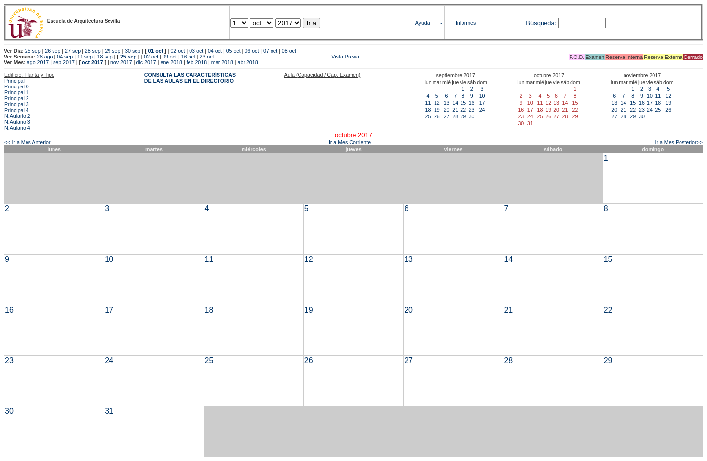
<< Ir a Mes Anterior (27, 142)
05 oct (233, 51)
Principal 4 (16, 110)
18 (428, 110)
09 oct (170, 56)
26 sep (52, 51)
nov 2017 (121, 62)
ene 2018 (171, 62)
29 (463, 116)
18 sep (105, 56)
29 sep (112, 51)
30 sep (132, 51)
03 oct (196, 51)
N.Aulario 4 (17, 128)
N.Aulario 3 (17, 122)
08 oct (289, 51)
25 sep (33, 51)
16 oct (188, 56)
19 (437, 110)
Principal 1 (16, 92)
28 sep (93, 51)
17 (482, 103)
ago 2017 (38, 62)
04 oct (215, 51)
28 (455, 116)
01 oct (155, 51)
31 (109, 411)
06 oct (252, 51)
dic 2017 (146, 62)
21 (455, 110)
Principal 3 (16, 104)
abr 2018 (248, 62)
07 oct (270, 51)
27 (447, 116)
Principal (14, 81)
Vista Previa (287, 56)
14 (455, 103)
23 (472, 110)
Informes (466, 23)
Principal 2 (16, 98)
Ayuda (422, 23)
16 (472, 103)
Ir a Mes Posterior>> (679, 142)
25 (428, 116)
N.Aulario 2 (17, 116)
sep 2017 (64, 62)
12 (437, 103)
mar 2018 (222, 62)
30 (472, 116)
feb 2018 (197, 62)
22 (463, 110)
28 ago (45, 56)
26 (437, 116)
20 (447, 110)
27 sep (73, 51)
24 (482, 110)
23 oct (206, 56)
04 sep (65, 56)
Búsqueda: (541, 23)
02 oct (177, 51)
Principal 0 (16, 86)
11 (428, 103)
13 (447, 103)
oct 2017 (92, 62)
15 (463, 103)
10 (482, 96)
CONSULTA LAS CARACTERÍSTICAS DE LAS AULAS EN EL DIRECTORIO (190, 78)
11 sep (85, 56)
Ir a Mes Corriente (350, 142)
